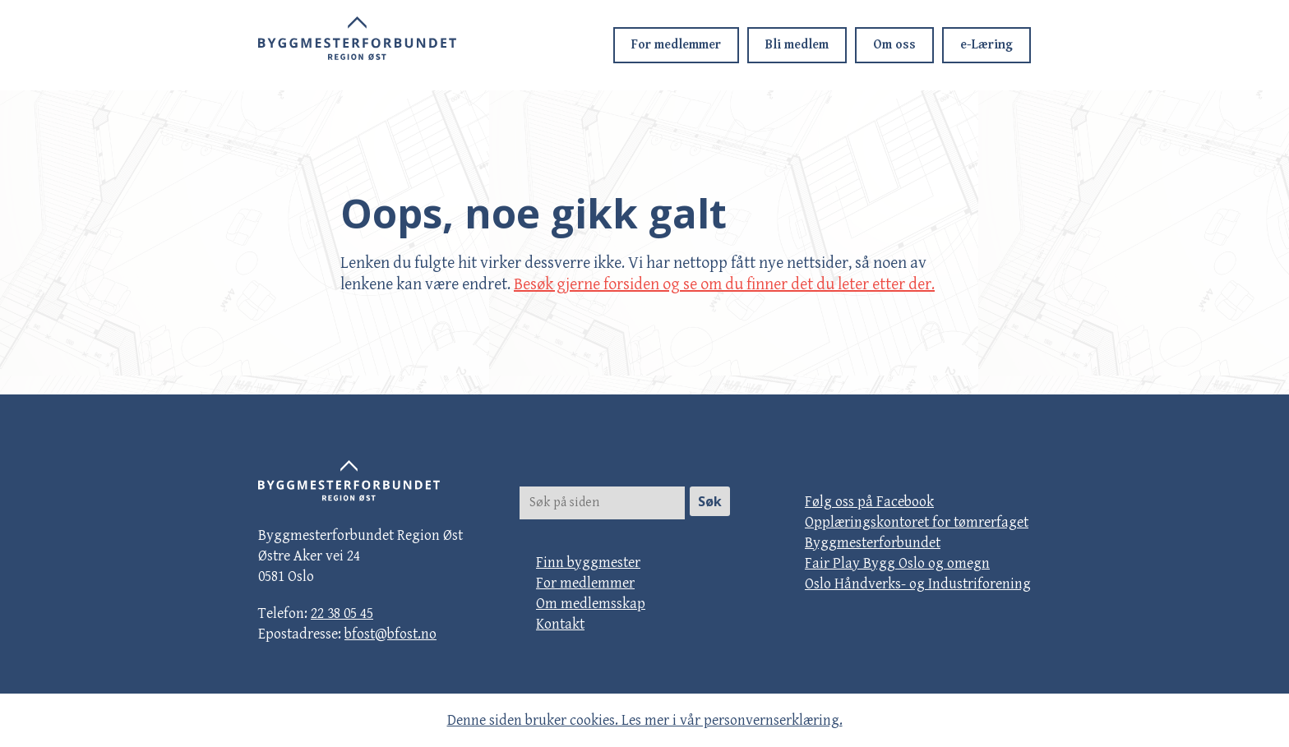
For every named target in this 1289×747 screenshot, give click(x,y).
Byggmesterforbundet (872, 542)
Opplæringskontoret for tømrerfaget (916, 522)
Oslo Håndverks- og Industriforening (918, 584)
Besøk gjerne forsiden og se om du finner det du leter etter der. (724, 284)
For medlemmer (676, 45)
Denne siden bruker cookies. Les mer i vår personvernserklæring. (645, 720)
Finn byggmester (588, 562)
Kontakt (560, 624)
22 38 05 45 (342, 613)
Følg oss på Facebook (869, 501)
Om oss (894, 45)
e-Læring (986, 45)
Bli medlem (797, 45)
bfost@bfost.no (390, 634)
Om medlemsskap (590, 603)
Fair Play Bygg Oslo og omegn (897, 563)
